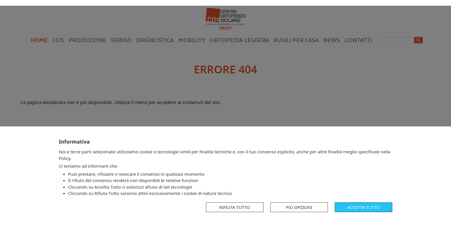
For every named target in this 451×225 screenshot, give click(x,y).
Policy (64, 158)
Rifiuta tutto (234, 207)
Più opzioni (299, 207)
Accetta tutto (363, 207)
